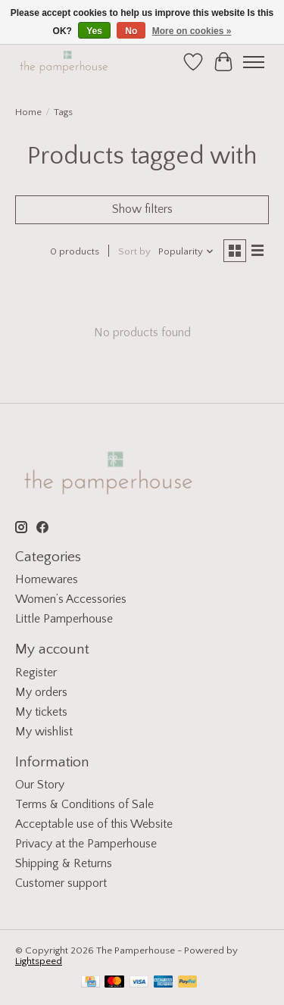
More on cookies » (192, 31)
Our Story (39, 784)
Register (36, 672)
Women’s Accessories (70, 599)
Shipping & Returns (63, 863)
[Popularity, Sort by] (186, 251)
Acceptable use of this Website (94, 824)
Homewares (46, 579)
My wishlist (44, 731)
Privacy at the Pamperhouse (86, 844)
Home (28, 112)
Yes (94, 31)
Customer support (61, 883)
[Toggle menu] (254, 62)
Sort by (134, 251)
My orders (41, 692)
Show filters (142, 209)
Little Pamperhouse (64, 619)
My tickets (41, 712)
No (131, 31)
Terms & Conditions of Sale (84, 804)
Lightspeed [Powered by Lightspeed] (38, 961)
